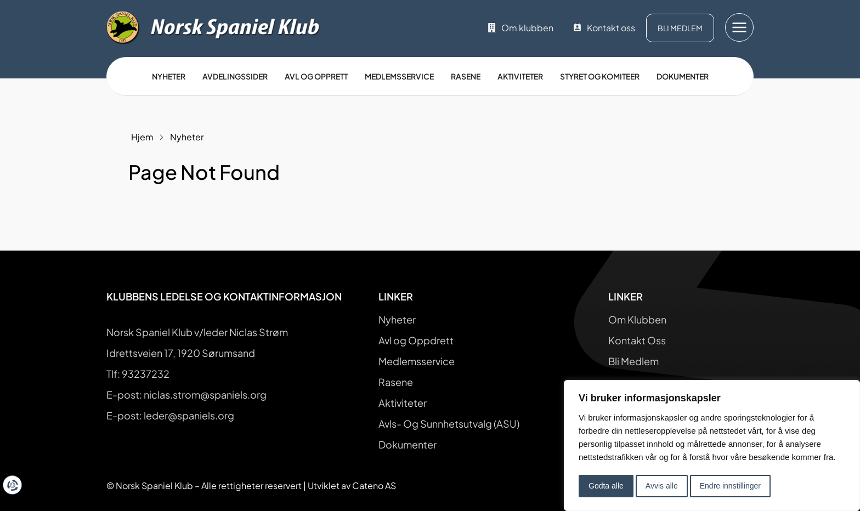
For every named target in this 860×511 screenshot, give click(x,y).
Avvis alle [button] (662, 485)
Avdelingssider (235, 76)
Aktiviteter (520, 76)
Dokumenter (683, 76)
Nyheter (168, 76)
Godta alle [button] (606, 485)
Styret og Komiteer (600, 76)
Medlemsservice (399, 76)
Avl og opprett (316, 76)
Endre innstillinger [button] (730, 485)
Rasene (465, 76)
